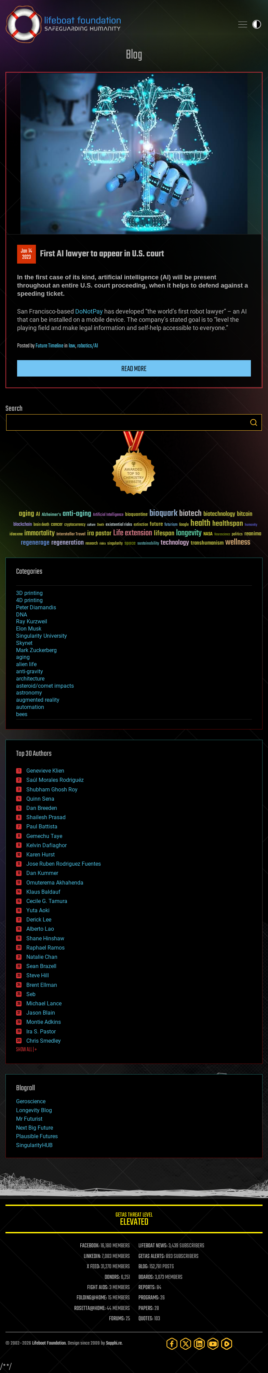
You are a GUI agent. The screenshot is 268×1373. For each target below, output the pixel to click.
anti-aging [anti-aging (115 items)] (77, 514)
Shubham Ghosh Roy (52, 789)
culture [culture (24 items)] (91, 525)
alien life (26, 664)
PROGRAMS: (148, 1298)
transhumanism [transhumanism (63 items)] (207, 543)
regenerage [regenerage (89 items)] (35, 543)
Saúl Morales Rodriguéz (55, 780)
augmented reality (37, 700)
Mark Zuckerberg (36, 650)
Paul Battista (41, 826)
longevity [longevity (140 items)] (189, 533)
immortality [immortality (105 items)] (39, 533)
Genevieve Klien (45, 770)
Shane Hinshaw (45, 938)
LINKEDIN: (92, 1256)
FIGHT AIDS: (97, 1287)
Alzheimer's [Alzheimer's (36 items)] (51, 515)
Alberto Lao (40, 929)
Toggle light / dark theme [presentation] (256, 24)
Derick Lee (38, 919)
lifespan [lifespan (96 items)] (164, 533)
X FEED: (93, 1266)
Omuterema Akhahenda (54, 882)
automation (30, 707)
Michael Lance (44, 1003)
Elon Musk (28, 628)
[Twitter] (185, 1344)
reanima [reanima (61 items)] (252, 534)
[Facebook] (171, 1344)
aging (23, 657)
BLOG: (143, 1266)
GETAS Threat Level (134, 1220)
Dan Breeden (41, 808)
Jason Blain (40, 1012)
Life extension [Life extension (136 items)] (132, 533)
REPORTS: (147, 1287)
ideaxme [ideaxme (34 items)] (16, 534)
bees (21, 714)
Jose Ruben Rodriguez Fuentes (63, 864)
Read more (134, 369)
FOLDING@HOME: (92, 1298)
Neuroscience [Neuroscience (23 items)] (222, 535)
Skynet (24, 643)
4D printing (29, 600)
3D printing (29, 593)
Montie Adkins (43, 1022)
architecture (30, 678)
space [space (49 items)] (130, 543)
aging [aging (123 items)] (26, 514)
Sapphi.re (114, 1343)
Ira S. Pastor (41, 1031)
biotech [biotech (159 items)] (190, 513)
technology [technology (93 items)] (175, 543)
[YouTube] (212, 1344)
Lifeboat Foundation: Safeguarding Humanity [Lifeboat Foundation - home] (116, 24)
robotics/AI (87, 346)
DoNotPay (89, 311)
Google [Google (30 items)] (184, 525)
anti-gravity (29, 671)
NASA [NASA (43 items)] (208, 534)
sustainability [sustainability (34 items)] (148, 544)
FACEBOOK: (89, 1246)
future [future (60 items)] (156, 524)
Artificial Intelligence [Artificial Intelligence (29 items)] (108, 515)
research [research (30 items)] (91, 544)
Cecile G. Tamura (46, 901)
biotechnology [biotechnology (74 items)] (219, 514)
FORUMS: (117, 1318)
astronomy (29, 692)
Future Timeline (49, 346)
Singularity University (41, 636)
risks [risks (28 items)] (102, 544)
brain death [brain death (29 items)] (41, 525)
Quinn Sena (40, 799)
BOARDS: (146, 1277)
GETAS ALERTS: (151, 1256)
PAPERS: (145, 1308)
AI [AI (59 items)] (38, 514)
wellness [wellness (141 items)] (237, 542)
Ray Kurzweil (31, 621)
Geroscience (30, 1101)
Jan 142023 (26, 254)
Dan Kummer (42, 873)
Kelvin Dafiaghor (46, 845)
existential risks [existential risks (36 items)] (119, 524)
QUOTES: (145, 1318)
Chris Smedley (43, 1041)
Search (253, 422)
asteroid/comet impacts (45, 686)
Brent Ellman (41, 985)
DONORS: (112, 1277)
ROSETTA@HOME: (90, 1308)
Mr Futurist (29, 1119)
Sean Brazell (41, 966)
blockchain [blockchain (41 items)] (22, 524)
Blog (134, 55)
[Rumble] (226, 1344)
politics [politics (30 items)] (237, 534)
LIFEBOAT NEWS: (153, 1246)
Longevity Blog (34, 1110)
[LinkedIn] (199, 1344)
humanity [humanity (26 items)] (251, 525)
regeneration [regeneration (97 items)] (67, 543)
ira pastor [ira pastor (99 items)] (99, 533)
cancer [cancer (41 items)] (57, 524)
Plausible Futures (37, 1136)
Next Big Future (34, 1127)
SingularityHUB (34, 1145)
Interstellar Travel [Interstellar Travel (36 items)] (70, 534)
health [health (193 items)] (200, 524)
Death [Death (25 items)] (100, 525)
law (72, 346)
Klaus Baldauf (43, 892)
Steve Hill (37, 975)
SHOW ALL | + (26, 1049)
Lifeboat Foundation (49, 1343)
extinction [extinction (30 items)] (141, 525)
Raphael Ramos (45, 947)
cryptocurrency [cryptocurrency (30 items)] (74, 525)
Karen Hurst (40, 854)
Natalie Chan (41, 957)
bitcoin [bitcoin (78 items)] (244, 514)
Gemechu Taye (44, 836)
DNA (21, 614)
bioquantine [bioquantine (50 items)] (136, 514)
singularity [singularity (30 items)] (115, 544)
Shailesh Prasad (46, 817)
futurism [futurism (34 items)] (170, 525)
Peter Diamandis (36, 607)
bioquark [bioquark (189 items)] (163, 514)
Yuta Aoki (38, 910)
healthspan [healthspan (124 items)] (227, 524)
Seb (31, 994)
